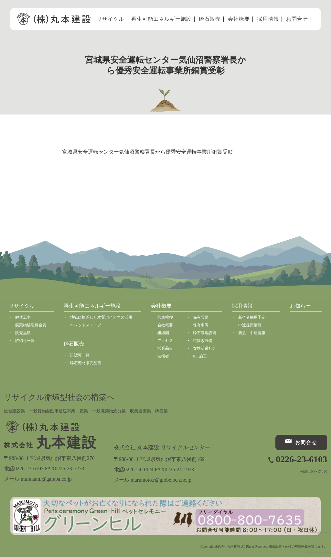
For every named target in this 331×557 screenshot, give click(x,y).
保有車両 (200, 325)
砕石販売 (210, 19)
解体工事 (23, 317)
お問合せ (297, 19)
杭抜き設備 (202, 340)
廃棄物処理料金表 (30, 325)
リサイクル (110, 19)
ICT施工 (200, 356)
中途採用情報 (250, 325)
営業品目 (165, 348)
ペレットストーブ (85, 325)
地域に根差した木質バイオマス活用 (101, 317)
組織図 (163, 333)
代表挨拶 (165, 317)
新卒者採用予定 (251, 317)
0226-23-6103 (301, 459)
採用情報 (268, 19)
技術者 (163, 356)
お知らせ (300, 306)
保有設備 (200, 317)
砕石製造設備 (204, 333)
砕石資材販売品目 (85, 363)
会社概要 (239, 19)
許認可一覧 (25, 340)
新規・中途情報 (251, 333)
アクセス (165, 340)
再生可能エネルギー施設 (161, 19)
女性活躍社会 (204, 348)
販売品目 (23, 333)
